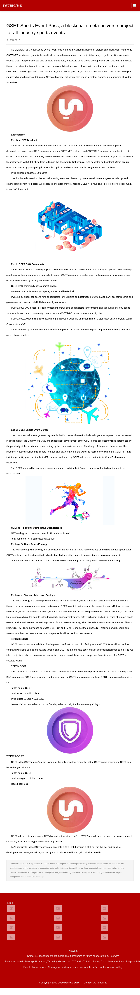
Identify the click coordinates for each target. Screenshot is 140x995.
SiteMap (102, 982)
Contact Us (90, 982)
